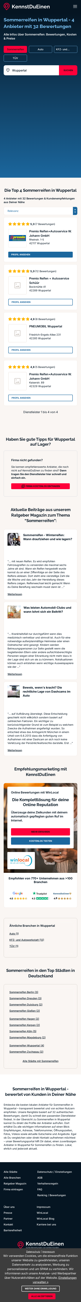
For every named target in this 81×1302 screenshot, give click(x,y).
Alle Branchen (12, 1177)
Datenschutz (45, 1171)
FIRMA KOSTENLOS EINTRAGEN (40, 486)
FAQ (39, 1189)
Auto (14, 933)
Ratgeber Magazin (15, 1183)
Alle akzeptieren (42, 1296)
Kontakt (8, 1224)
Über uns (9, 1206)
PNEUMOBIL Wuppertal (45, 326)
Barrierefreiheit (13, 1230)
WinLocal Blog (45, 1218)
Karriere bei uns (46, 1224)
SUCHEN (68, 70)
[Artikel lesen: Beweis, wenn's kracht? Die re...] (14, 696)
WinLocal (42, 1212)
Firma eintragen (13, 1189)
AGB (39, 1177)
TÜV (13, 946)
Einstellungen (63, 1171)
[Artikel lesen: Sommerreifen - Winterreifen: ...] (14, 544)
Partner (8, 1218)
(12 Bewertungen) (45, 271)
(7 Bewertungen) (45, 224)
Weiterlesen (15, 594)
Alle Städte (10, 1171)
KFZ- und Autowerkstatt (26, 939)
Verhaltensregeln (47, 1183)
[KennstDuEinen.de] (27, 6)
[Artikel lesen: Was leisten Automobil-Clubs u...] (14, 617)
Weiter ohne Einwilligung (40, 1288)
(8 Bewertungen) (45, 319)
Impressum (43, 1206)
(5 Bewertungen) (45, 367)
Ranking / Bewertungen (51, 1195)
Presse (8, 1212)
